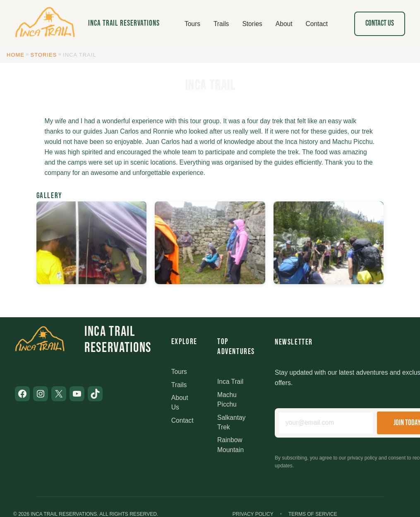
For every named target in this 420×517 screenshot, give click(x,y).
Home (15, 55)
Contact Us (379, 23)
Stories (44, 55)
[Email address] (326, 423)
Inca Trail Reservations (124, 23)
